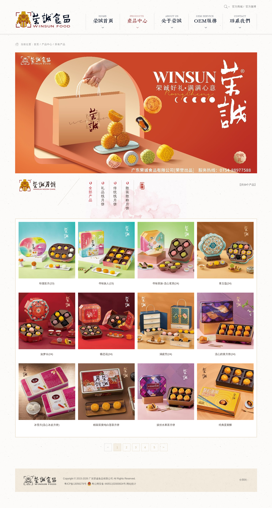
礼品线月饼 (102, 196)
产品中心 (47, 44)
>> (163, 447)
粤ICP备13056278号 (75, 483)
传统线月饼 (115, 196)
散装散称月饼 (127, 198)
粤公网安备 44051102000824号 (107, 483)
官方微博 (251, 6)
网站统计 (131, 483)
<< (107, 447)
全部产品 (90, 194)
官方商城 (237, 6)
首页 (36, 44)
